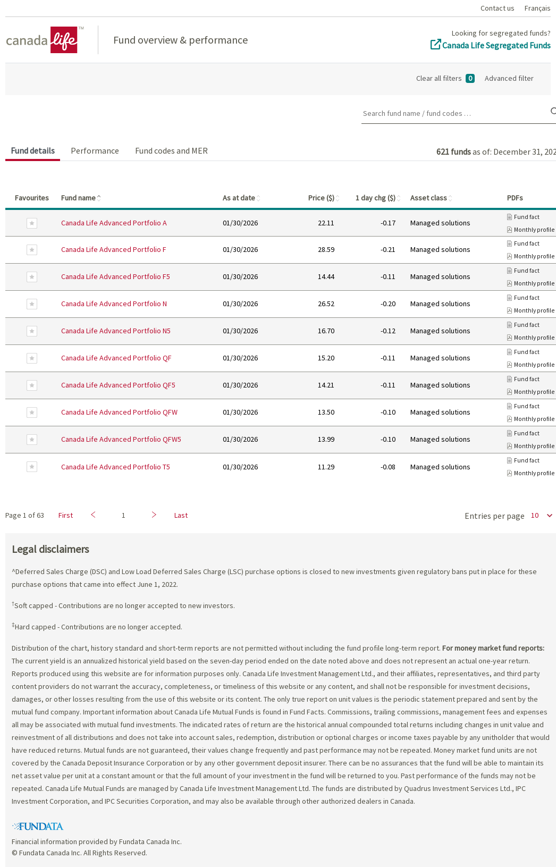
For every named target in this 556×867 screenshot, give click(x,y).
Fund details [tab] (33, 150)
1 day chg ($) (379, 198)
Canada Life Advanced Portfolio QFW (119, 412)
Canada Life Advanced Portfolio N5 (116, 330)
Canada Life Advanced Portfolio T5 (115, 467)
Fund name (81, 198)
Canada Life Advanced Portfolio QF (116, 358)
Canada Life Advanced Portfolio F (113, 249)
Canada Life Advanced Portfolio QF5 (118, 385)
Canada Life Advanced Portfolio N (114, 303)
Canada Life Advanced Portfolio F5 (115, 276)
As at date (242, 198)
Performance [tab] (95, 150)
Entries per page (495, 515)
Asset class (431, 198)
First (65, 515)
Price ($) (324, 198)
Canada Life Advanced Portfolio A (114, 223)
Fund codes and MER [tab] (171, 150)
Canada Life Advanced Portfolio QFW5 (121, 439)
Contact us (498, 8)
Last (181, 515)
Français (538, 8)
